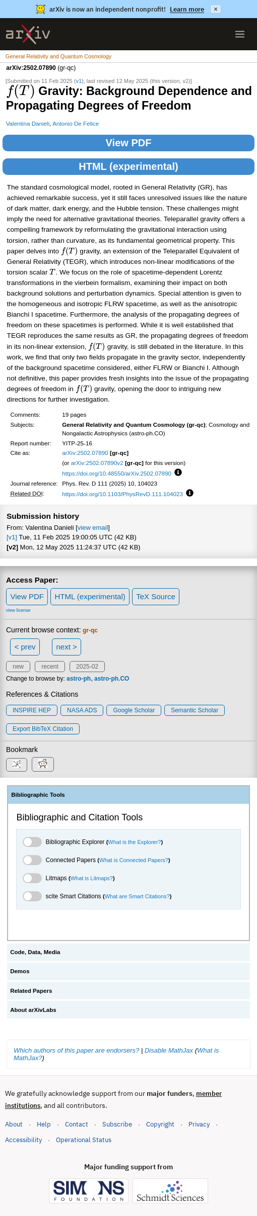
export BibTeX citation (43, 728)
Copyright (160, 1124)
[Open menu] (240, 34)
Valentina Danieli (28, 123)
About (14, 1124)
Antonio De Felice (75, 123)
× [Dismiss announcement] (216, 9)
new (18, 666)
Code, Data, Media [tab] (35, 952)
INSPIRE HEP (32, 710)
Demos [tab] (19, 971)
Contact (76, 1124)
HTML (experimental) (128, 166)
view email (93, 527)
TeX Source (155, 596)
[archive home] (28, 34)
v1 (79, 81)
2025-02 (87, 666)
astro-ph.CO (111, 678)
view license (18, 610)
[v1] (12, 537)
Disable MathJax (169, 1050)
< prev (25, 646)
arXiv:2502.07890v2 (97, 462)
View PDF (129, 142)
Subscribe (117, 1124)
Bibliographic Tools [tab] (38, 795)
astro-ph (79, 678)
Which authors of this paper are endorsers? (76, 1050)
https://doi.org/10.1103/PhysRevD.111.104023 (122, 494)
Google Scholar (134, 710)
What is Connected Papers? (133, 860)
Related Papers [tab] (31, 991)
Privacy (199, 1124)
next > (66, 646)
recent (49, 666)
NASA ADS (82, 710)
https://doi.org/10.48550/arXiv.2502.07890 (116, 473)
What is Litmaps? (92, 878)
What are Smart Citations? (137, 896)
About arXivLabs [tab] (33, 1010)
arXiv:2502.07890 (85, 452)
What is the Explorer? (134, 842)
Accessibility (23, 1140)
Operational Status (83, 1139)
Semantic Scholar (194, 710)
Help (44, 1124)
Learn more (187, 9)
